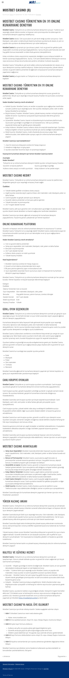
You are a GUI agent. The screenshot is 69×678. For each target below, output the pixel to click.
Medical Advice (19, 664)
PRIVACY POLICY (8, 669)
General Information (8, 664)
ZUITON (46, 669)
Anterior (6, 656)
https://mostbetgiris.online (28, 598)
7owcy (11, 14)
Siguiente (62, 656)
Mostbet (38, 14)
